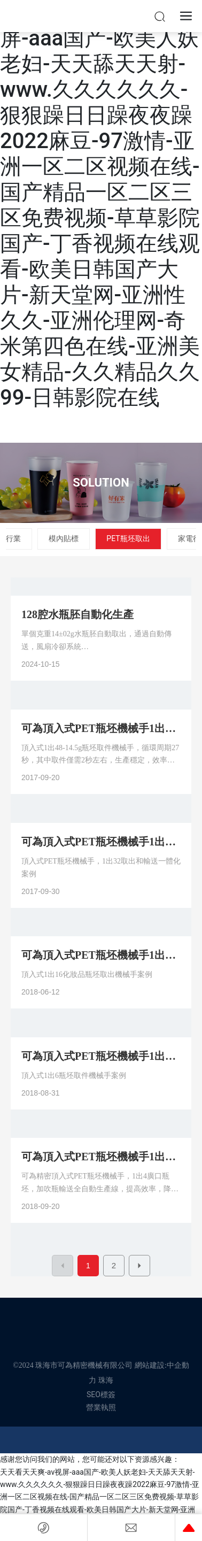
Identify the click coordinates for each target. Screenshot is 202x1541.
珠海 (105, 1380)
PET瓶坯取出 (128, 538)
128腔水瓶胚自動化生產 (77, 614)
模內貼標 (64, 538)
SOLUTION (101, 482)
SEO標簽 (101, 1394)
